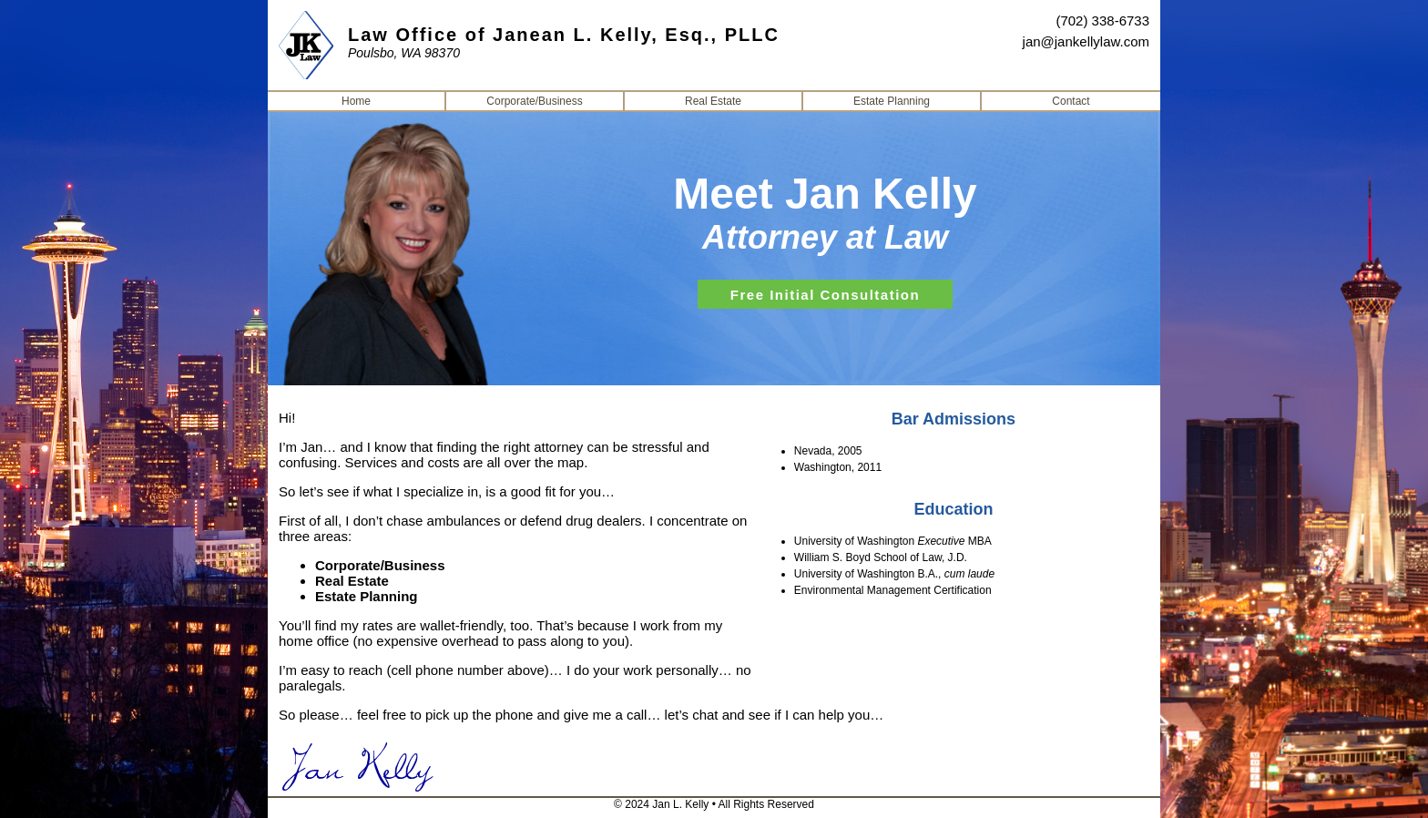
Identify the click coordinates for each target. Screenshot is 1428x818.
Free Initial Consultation (825, 294)
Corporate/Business (534, 101)
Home (356, 101)
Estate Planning (891, 101)
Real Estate (713, 101)
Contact (1070, 101)
